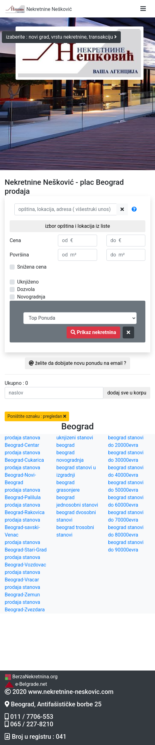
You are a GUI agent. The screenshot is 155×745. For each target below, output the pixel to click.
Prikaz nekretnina (93, 332)
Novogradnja (31, 297)
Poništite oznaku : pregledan (36, 416)
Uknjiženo (28, 282)
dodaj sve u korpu (126, 393)
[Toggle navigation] (143, 8)
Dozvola (26, 289)
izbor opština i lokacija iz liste (77, 226)
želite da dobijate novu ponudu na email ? (77, 363)
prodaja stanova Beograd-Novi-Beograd (22, 475)
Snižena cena (31, 267)
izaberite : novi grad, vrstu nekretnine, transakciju (61, 37)
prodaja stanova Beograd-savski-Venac (22, 527)
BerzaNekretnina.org (31, 677)
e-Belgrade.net (26, 684)
